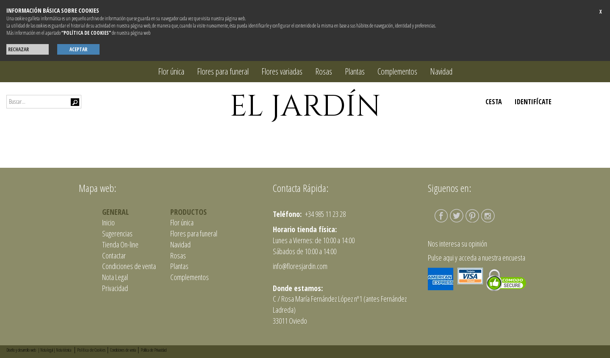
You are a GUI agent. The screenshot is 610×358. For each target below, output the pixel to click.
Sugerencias (117, 233)
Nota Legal (115, 277)
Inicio (108, 222)
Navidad (441, 71)
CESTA (493, 101)
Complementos (397, 71)
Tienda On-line (120, 244)
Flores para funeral (223, 71)
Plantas (355, 71)
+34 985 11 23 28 (325, 214)
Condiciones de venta (129, 266)
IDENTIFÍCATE (533, 101)
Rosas (323, 71)
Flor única (171, 71)
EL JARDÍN (305, 107)
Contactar (114, 255)
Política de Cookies (91, 350)
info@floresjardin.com (300, 266)
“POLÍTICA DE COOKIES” (86, 32)
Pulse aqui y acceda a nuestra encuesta (476, 258)
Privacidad (115, 288)
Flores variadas (281, 71)
